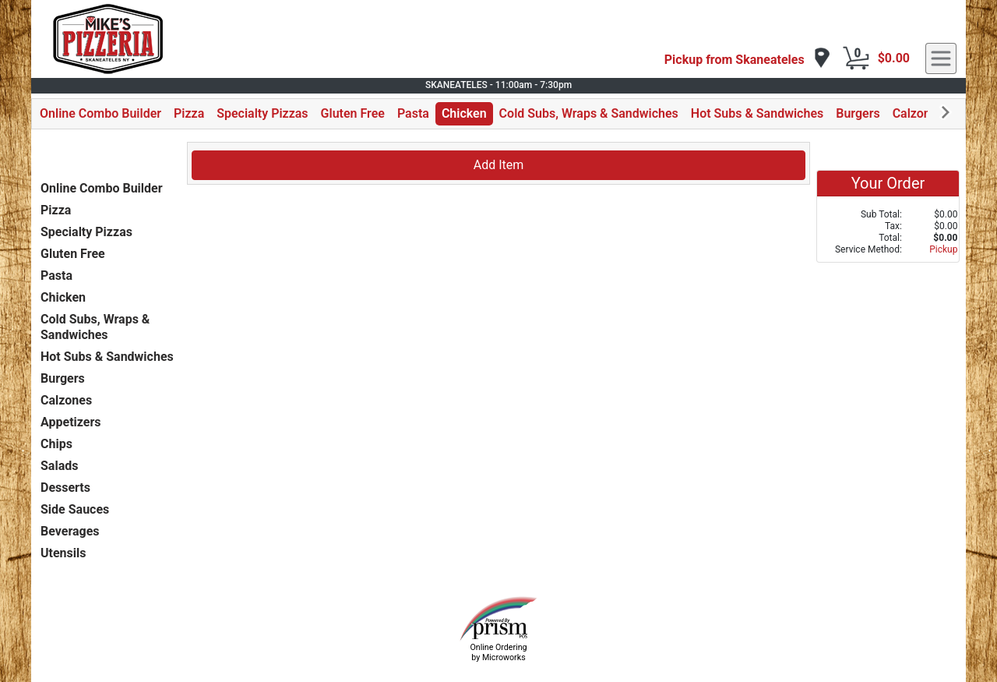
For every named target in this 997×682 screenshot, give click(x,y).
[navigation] (747, 59)
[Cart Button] (856, 58)
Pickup (943, 249)
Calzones (918, 113)
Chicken (464, 113)
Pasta (413, 113)
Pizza (189, 113)
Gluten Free (353, 113)
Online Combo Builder (100, 113)
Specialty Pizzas (262, 113)
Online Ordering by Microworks (498, 652)
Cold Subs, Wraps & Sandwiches (588, 113)
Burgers (857, 113)
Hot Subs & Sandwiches (757, 113)
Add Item (499, 164)
